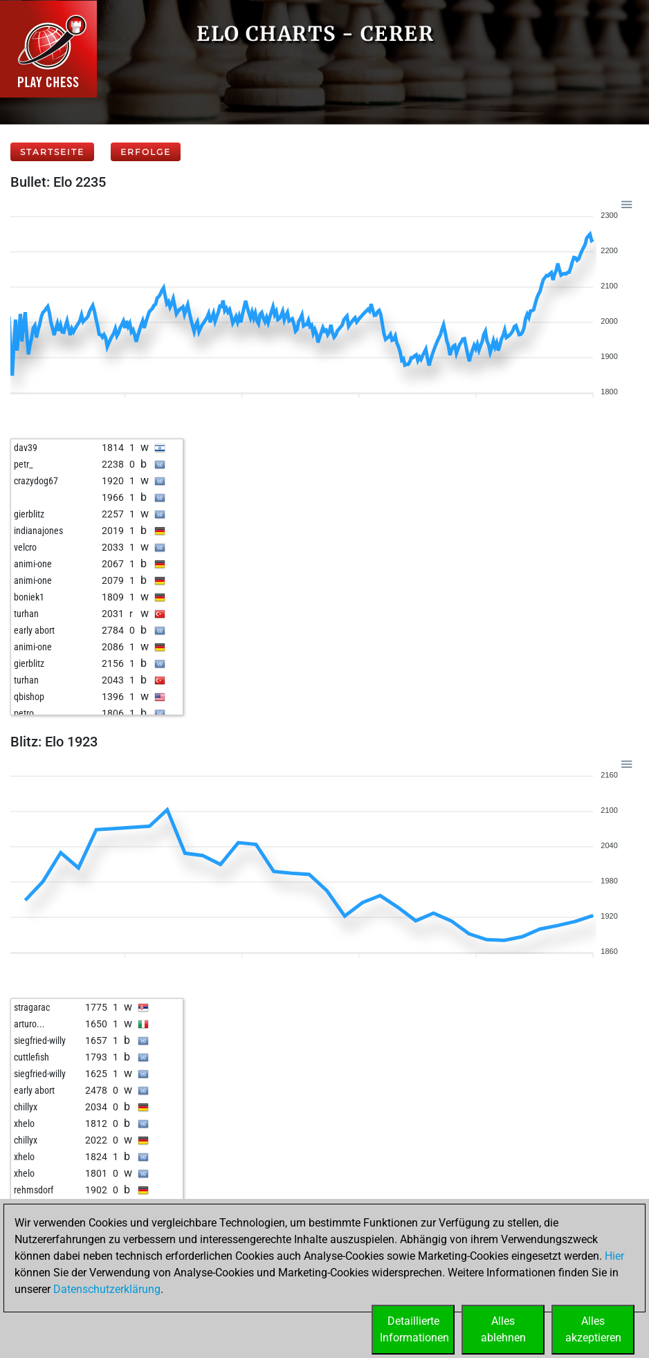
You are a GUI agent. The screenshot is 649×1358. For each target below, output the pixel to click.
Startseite (52, 152)
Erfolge (145, 152)
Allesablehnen (503, 1329)
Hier (614, 1256)
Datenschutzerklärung (107, 1289)
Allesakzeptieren (593, 1329)
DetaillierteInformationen (414, 1329)
